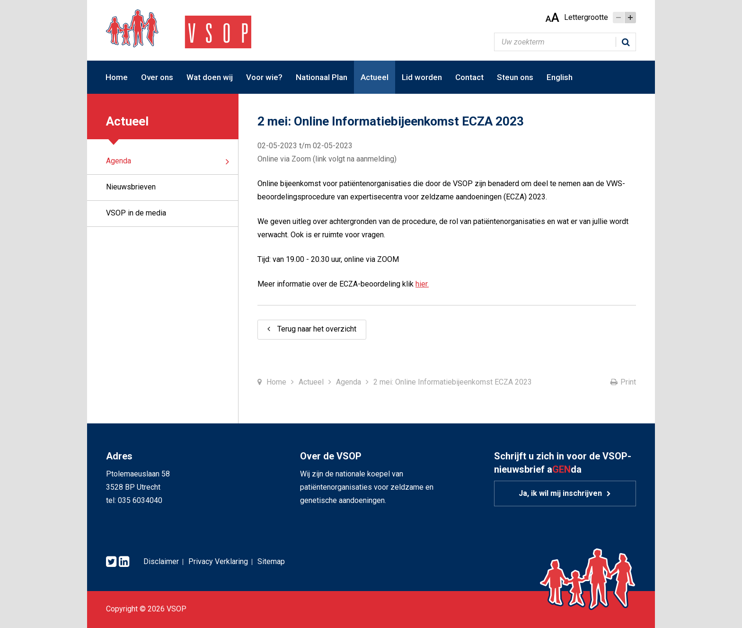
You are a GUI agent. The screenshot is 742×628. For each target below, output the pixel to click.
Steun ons (515, 77)
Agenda (118, 160)
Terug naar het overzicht (316, 328)
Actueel (375, 77)
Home (117, 77)
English (560, 77)
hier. (422, 283)
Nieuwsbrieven (131, 186)
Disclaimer (161, 561)
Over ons (157, 77)
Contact (469, 77)
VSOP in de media (136, 212)
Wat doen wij (209, 77)
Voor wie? (264, 77)
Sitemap (271, 561)
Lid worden (422, 77)
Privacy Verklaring (218, 561)
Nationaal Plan (321, 77)
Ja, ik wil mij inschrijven (560, 493)
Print (628, 381)
